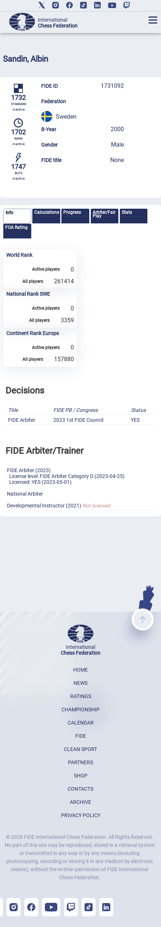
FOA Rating (16, 227)
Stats (127, 212)
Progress (72, 212)
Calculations (46, 212)
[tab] (17, 216)
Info (9, 212)
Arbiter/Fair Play (104, 214)
